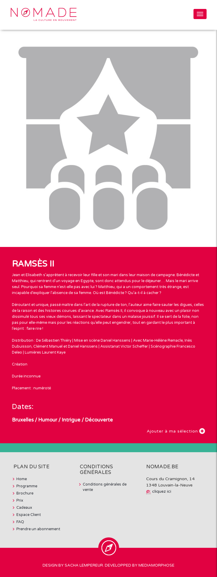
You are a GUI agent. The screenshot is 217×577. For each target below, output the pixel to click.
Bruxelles (23, 420)
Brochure (24, 493)
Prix (19, 500)
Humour (47, 420)
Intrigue (71, 420)
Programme (26, 486)
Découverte (99, 420)
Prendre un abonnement (38, 529)
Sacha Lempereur (84, 565)
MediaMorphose (156, 565)
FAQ (20, 522)
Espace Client (28, 514)
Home (21, 479)
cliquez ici (161, 491)
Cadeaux (24, 507)
